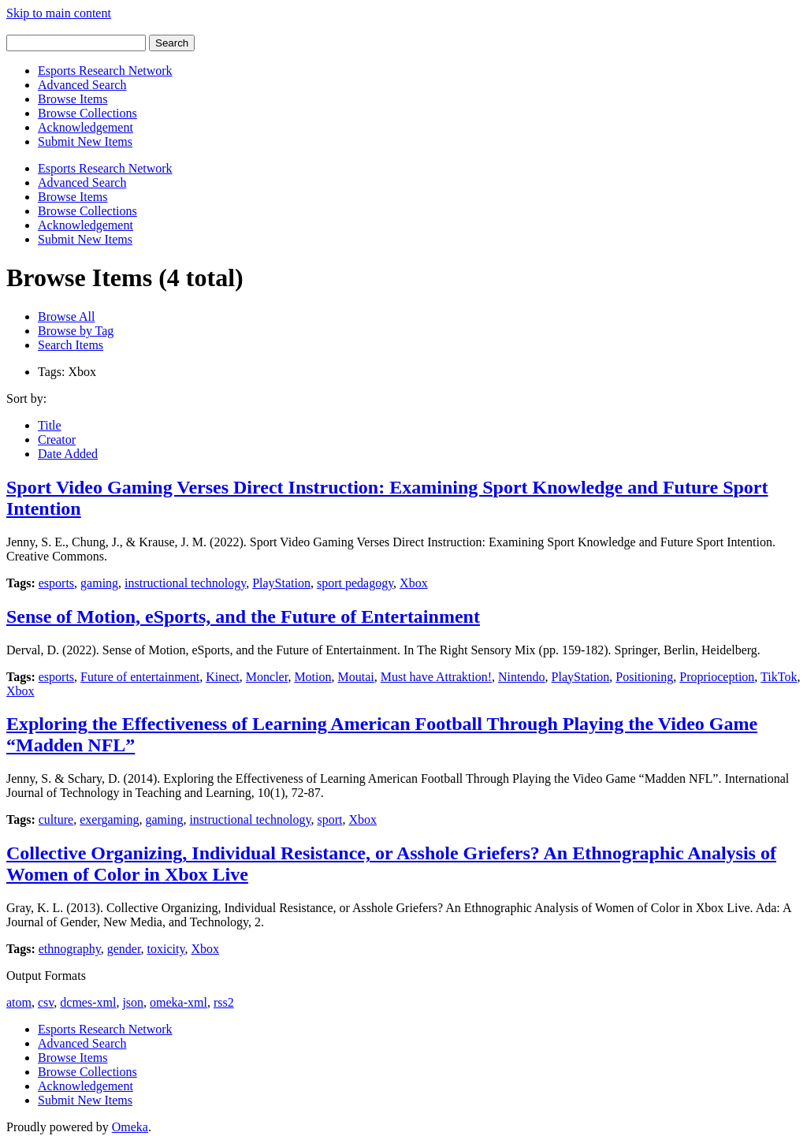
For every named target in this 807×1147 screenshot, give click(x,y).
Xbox (414, 583)
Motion (312, 676)
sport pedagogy (355, 583)
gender (124, 948)
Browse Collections (87, 113)
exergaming (109, 819)
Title (49, 425)
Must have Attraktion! (436, 676)
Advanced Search (82, 84)
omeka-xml (178, 1002)
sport (329, 819)
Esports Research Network (105, 70)
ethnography (70, 948)
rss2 (224, 1002)
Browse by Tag (75, 330)
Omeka (130, 1127)
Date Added (68, 453)
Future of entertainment (139, 676)
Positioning (644, 676)
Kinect (223, 676)
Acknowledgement (85, 127)
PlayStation (281, 583)
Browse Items (72, 99)
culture (56, 819)
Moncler (267, 676)
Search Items (70, 345)
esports (56, 583)
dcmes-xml (88, 1002)
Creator (57, 439)
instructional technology (185, 583)
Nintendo (521, 676)
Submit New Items (85, 141)
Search (171, 43)
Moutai (356, 676)
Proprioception (716, 676)
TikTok (779, 676)
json (132, 1002)
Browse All (66, 316)
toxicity (166, 948)
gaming (99, 583)
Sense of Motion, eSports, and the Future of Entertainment (243, 616)
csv (46, 1002)
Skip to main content (58, 13)
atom (19, 1002)
